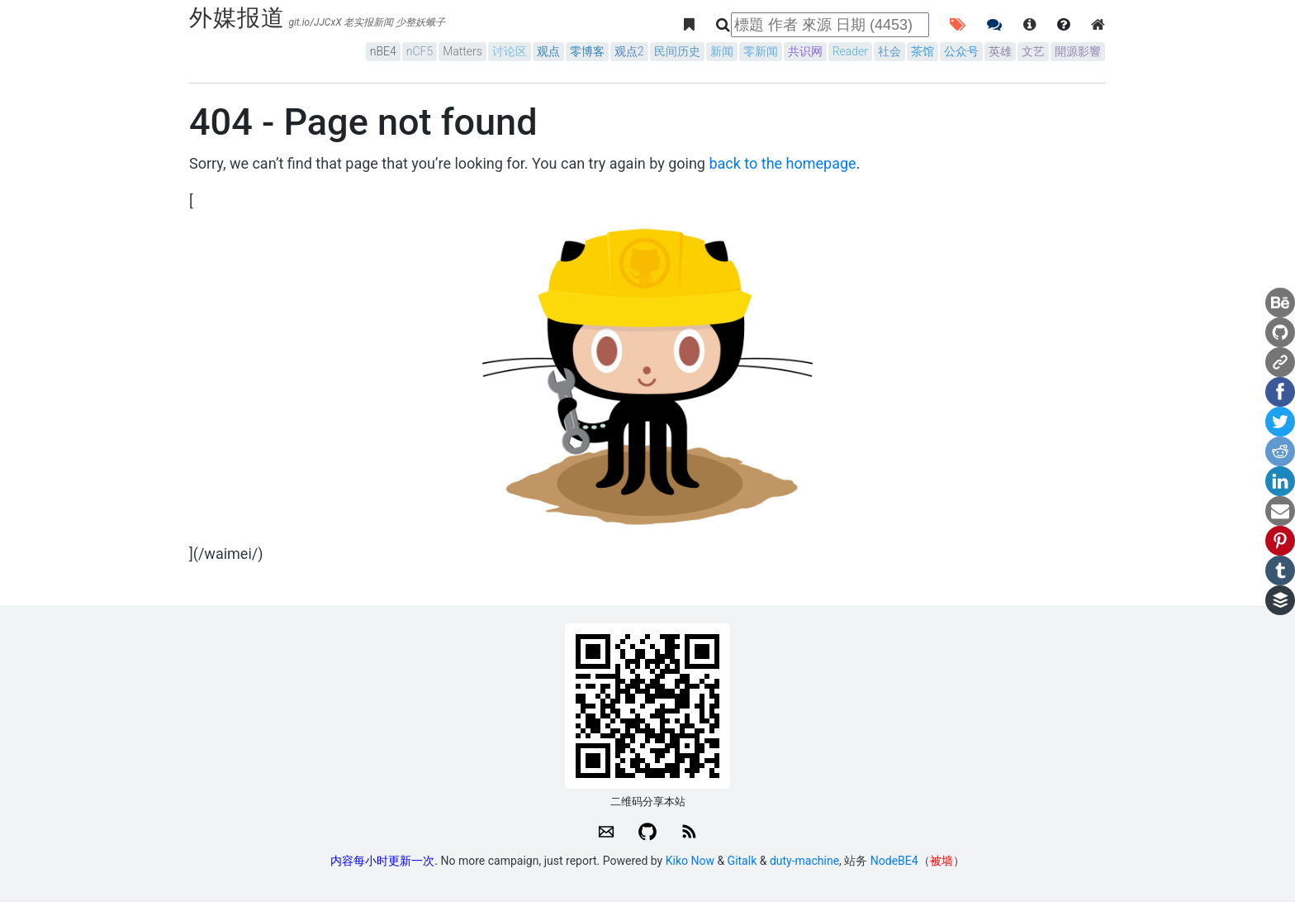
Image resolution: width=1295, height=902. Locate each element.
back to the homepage (782, 163)
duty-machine (804, 860)
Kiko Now (690, 860)
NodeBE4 (894, 860)
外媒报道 (237, 18)
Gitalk (742, 860)
